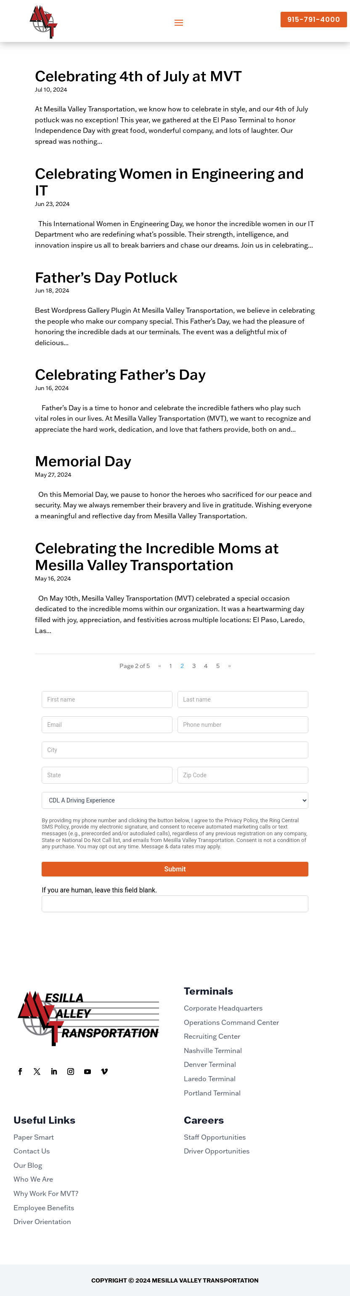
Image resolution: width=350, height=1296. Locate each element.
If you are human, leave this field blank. (99, 890)
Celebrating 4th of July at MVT (138, 75)
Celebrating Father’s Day (120, 374)
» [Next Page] (229, 666)
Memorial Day (83, 460)
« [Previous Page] (159, 666)
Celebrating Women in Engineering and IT (169, 182)
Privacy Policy (240, 820)
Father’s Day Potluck (106, 277)
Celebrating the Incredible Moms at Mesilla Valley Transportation (157, 556)
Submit (175, 869)
